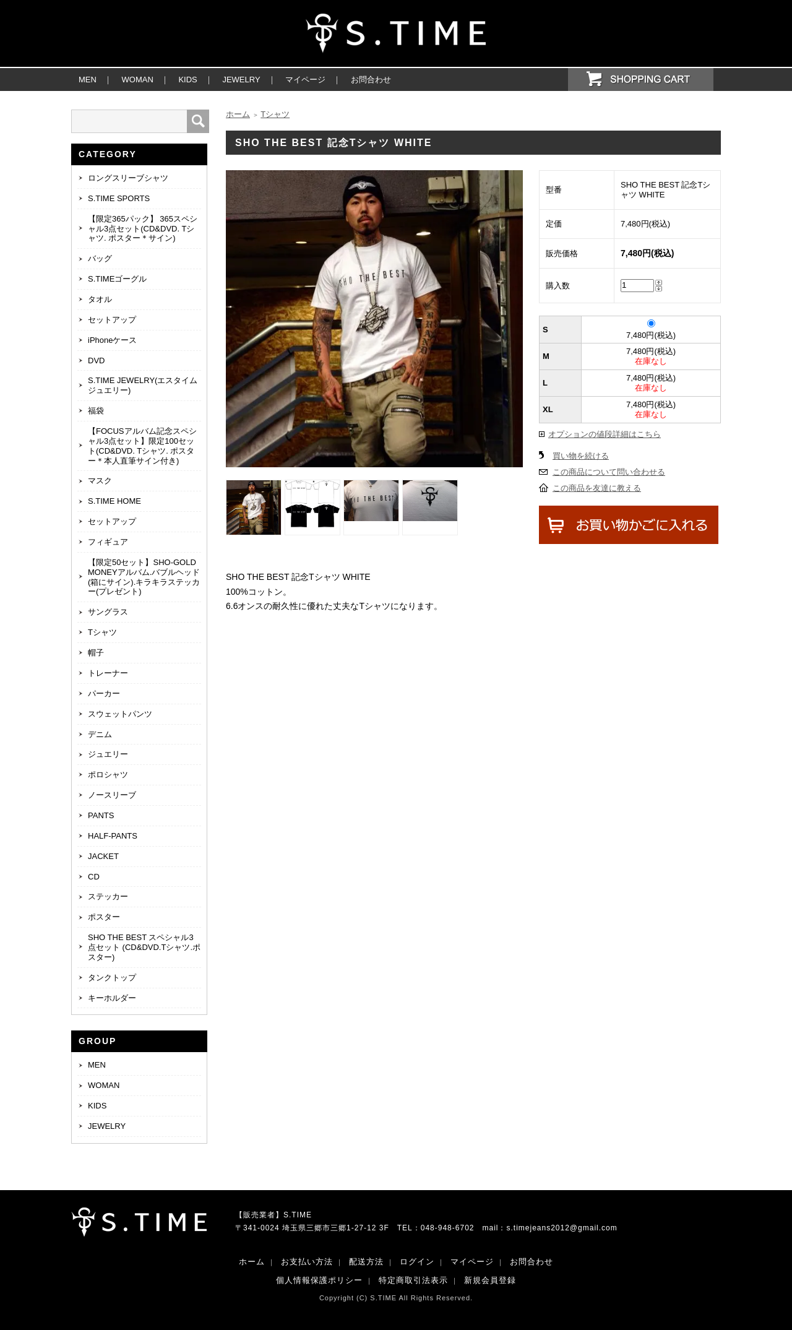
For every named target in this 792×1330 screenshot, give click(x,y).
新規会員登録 (490, 1280)
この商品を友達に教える (597, 488)
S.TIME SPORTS (119, 198)
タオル (100, 299)
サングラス (108, 611)
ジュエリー (108, 754)
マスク (100, 480)
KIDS (187, 79)
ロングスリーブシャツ (128, 178)
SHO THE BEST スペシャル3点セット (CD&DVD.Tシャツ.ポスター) (144, 947)
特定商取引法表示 (413, 1280)
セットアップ (112, 319)
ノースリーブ (112, 795)
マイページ (305, 79)
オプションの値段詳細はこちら (604, 434)
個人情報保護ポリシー (319, 1280)
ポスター (104, 917)
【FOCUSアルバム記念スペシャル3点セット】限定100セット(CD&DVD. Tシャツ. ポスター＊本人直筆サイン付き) (142, 445)
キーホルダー (112, 998)
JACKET (103, 856)
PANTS (101, 815)
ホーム (238, 114)
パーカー (104, 693)
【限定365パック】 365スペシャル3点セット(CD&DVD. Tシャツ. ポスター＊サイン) (142, 228)
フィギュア (108, 541)
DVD (96, 360)
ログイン (417, 1261)
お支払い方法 (307, 1261)
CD (94, 876)
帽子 (96, 652)
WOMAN (137, 79)
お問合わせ (371, 79)
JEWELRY (241, 79)
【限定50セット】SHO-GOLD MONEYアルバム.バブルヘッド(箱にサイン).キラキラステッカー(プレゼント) (144, 577)
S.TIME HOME (114, 501)
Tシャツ (102, 632)
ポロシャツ (108, 774)
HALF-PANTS (112, 835)
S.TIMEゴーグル (117, 278)
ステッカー (108, 896)
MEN (88, 79)
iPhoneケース (112, 340)
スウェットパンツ (120, 714)
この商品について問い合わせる (609, 472)
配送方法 (366, 1261)
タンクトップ (112, 977)
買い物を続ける (581, 455)
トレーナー (108, 673)
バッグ (100, 258)
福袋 (96, 410)
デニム (100, 734)
